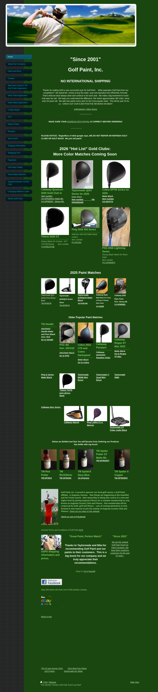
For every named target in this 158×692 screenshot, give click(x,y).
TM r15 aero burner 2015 (52, 668)
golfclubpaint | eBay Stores (85, 109)
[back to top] (46, 617)
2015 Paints (49, 671)
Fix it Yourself (89, 571)
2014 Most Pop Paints (77, 668)
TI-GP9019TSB (47, 247)
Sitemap (52, 682)
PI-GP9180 (76, 242)
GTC (81, 530)
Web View (134, 682)
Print (44, 682)
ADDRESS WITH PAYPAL (78, 122)
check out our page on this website (84, 511)
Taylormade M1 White (73, 671)
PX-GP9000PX (108, 263)
